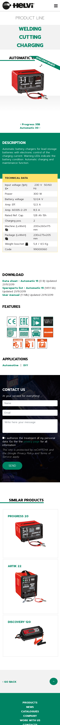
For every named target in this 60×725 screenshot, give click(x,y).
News (30, 707)
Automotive (10, 365)
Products (30, 703)
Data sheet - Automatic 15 (20, 281)
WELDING (30, 29)
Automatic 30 (30, 128)
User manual (11, 295)
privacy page (32, 441)
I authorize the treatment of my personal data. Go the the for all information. (28, 441)
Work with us (30, 720)
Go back (9, 682)
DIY (25, 365)
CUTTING (30, 37)
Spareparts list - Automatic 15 (23, 288)
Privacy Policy (25, 453)
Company (30, 716)
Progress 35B (30, 124)
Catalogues (30, 711)
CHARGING (30, 45)
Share (5, 169)
